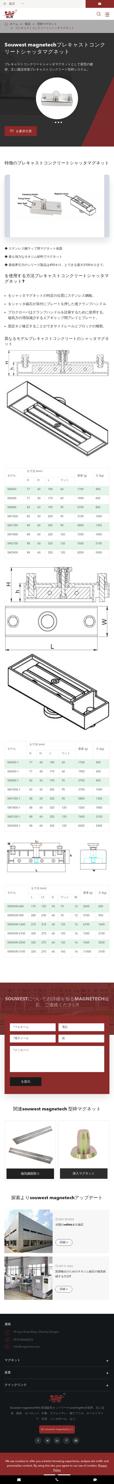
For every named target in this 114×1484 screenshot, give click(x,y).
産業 (8, 1372)
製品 (28, 24)
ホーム (14, 24)
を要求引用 (21, 131)
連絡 (8, 1324)
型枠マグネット (47, 24)
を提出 (28, 1081)
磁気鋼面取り (30, 1170)
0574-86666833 (23, 1340)
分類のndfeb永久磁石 (66, 1224)
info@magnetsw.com (26, 1346)
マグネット (12, 1360)
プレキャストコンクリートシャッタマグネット (44, 28)
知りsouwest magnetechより (57, 1429)
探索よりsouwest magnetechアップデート (57, 1200)
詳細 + (61, 1242)
